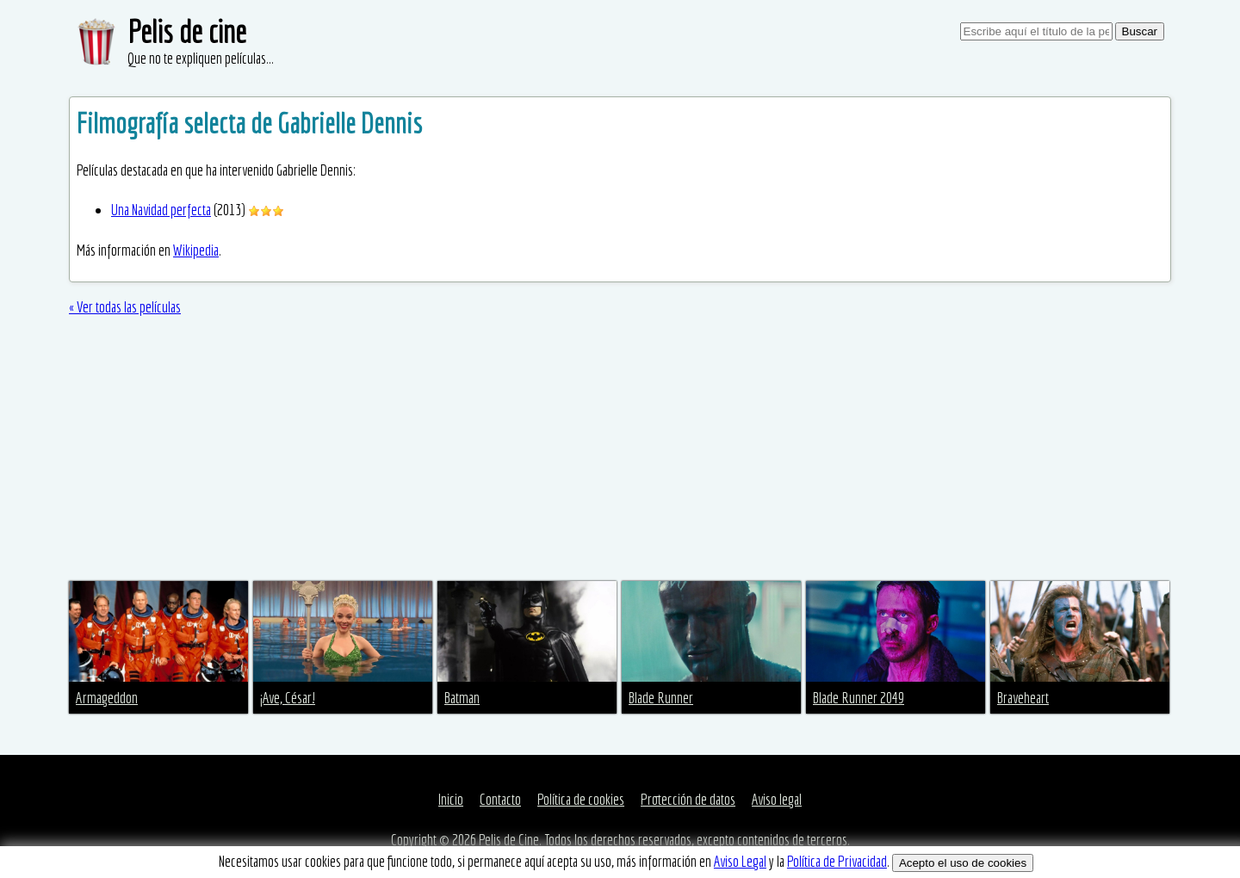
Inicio (450, 799)
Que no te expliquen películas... (200, 58)
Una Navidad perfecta (161, 210)
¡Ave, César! (287, 698)
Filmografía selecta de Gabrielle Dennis (249, 123)
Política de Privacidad (837, 861)
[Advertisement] (620, 451)
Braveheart (1023, 698)
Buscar (1139, 31)
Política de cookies (580, 799)
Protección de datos (688, 799)
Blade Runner (661, 698)
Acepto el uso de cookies (962, 862)
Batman (462, 698)
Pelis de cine (186, 31)
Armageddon (107, 698)
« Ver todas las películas (125, 307)
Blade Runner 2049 (858, 698)
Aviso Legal (740, 861)
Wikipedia (196, 250)
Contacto (500, 799)
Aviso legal (777, 799)
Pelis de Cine (509, 840)
